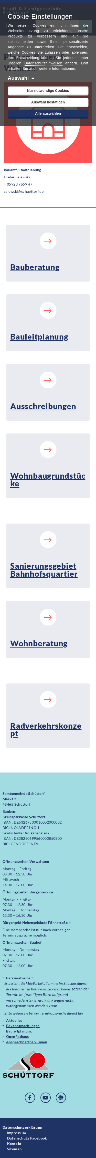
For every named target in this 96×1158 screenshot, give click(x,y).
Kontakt (14, 1143)
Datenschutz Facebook (27, 1138)
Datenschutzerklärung (22, 1127)
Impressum (16, 1133)
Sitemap (14, 1149)
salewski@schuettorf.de (24, 191)
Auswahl (18, 78)
